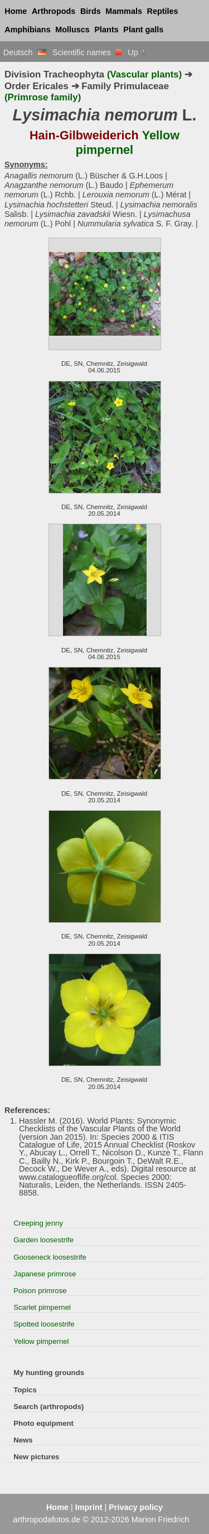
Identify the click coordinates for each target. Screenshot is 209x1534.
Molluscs (72, 29)
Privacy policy (136, 1507)
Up (137, 52)
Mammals (123, 11)
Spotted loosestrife (43, 1324)
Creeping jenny (38, 1223)
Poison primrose (39, 1290)
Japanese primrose (44, 1274)
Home (15, 11)
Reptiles (162, 11)
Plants (107, 29)
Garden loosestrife (43, 1240)
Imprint (89, 1507)
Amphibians (27, 29)
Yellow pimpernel (41, 1341)
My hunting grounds (48, 1372)
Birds (90, 11)
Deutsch (24, 52)
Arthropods (53, 11)
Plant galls (143, 29)
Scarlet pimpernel (42, 1307)
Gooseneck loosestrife (49, 1257)
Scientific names (86, 52)
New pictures (36, 1457)
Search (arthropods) (48, 1406)
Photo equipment (43, 1423)
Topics (25, 1390)
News (23, 1440)
